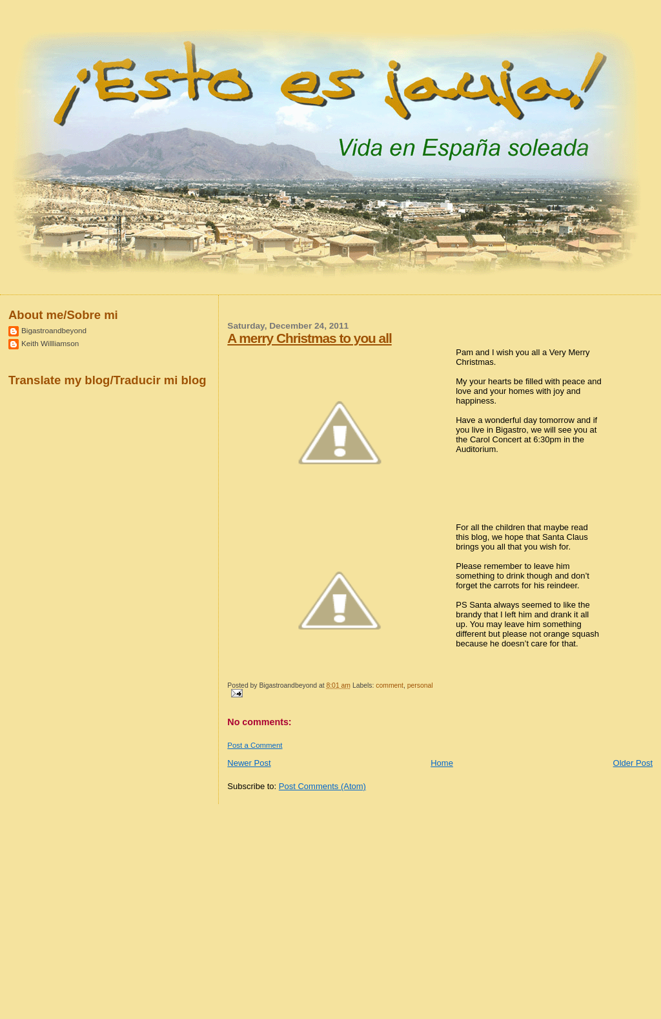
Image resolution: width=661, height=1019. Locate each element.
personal (420, 685)
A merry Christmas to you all (309, 338)
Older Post (633, 763)
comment (389, 685)
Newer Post (248, 763)
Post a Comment (254, 745)
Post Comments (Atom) (322, 786)
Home (442, 763)
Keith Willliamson (50, 343)
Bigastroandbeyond (53, 330)
